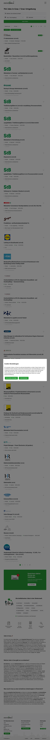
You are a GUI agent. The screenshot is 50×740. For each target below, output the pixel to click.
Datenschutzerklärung (9, 374)
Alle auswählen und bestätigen (11, 378)
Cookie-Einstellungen (23, 378)
